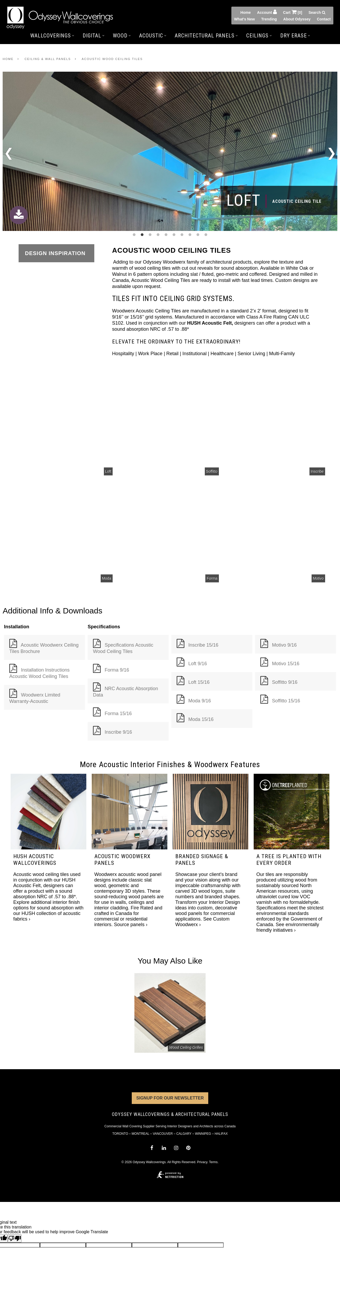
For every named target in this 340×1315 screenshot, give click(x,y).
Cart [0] (292, 12)
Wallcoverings (52, 35)
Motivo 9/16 (284, 645)
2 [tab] (142, 235)
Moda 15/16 (201, 719)
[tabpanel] (170, 152)
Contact (324, 19)
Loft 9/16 (197, 663)
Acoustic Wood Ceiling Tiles (112, 59)
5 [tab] (166, 235)
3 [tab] (150, 235)
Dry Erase (295, 35)
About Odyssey (297, 19)
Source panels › (130, 924)
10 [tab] (206, 235)
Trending (269, 19)
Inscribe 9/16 (118, 732)
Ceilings (259, 35)
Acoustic (152, 35)
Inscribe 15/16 (203, 645)
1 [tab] (134, 235)
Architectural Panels (206, 35)
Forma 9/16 (117, 670)
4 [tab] (158, 235)
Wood (122, 35)
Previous (9, 154)
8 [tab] (190, 235)
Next (331, 151)
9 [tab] (198, 235)
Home (245, 12)
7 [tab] (182, 235)
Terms (213, 1162)
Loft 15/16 (199, 682)
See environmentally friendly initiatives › (287, 927)
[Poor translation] (15, 1238)
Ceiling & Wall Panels (47, 59)
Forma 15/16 (118, 713)
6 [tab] (174, 235)
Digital (93, 35)
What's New (244, 19)
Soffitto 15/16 (286, 700)
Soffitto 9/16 (285, 682)
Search (316, 12)
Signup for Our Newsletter (170, 1098)
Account (267, 12)
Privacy (202, 1162)
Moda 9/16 (199, 700)
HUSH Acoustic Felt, (210, 323)
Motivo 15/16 (285, 663)
